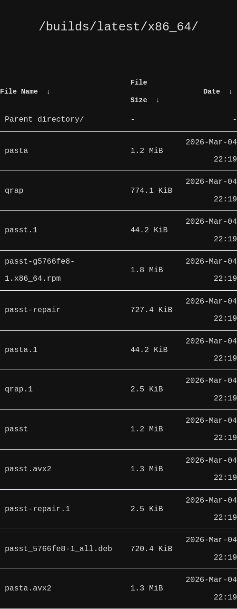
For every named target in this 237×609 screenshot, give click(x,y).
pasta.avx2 (28, 588)
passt (16, 429)
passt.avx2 (28, 469)
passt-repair (33, 310)
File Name (19, 91)
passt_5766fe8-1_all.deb (58, 549)
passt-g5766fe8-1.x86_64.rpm (40, 270)
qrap (14, 191)
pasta (16, 151)
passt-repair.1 (37, 509)
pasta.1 (21, 350)
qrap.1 (19, 389)
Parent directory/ (44, 119)
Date (211, 91)
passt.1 (21, 230)
